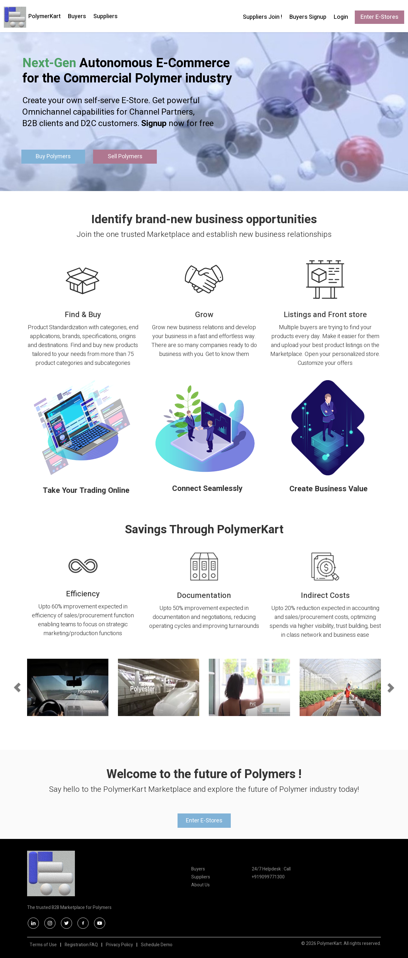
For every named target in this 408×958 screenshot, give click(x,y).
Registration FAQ (81, 944)
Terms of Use (43, 944)
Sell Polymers (125, 156)
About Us (200, 885)
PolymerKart (44, 16)
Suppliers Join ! (262, 17)
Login (341, 17)
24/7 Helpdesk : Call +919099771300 (271, 873)
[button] (36, 687)
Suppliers (105, 16)
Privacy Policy (119, 944)
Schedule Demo (156, 944)
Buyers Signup (307, 17)
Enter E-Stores (379, 17)
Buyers (77, 16)
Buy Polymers (53, 156)
